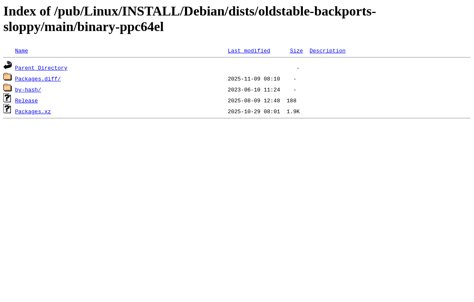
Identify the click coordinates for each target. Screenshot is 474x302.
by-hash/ (28, 89)
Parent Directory (41, 67)
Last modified (249, 50)
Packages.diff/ (38, 78)
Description (328, 50)
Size (296, 50)
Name (21, 50)
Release (26, 100)
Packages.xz (33, 111)
